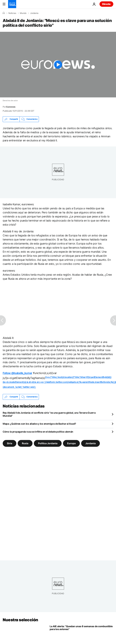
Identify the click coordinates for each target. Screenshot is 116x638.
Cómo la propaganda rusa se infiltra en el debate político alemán (38, 431)
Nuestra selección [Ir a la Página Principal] (20, 619)
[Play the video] (58, 64)
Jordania (34, 13)
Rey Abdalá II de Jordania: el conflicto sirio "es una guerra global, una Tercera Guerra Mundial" (49, 414)
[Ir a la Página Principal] (12, 4)
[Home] (4, 13)
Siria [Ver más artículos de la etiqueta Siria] (9, 443)
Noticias (12, 13)
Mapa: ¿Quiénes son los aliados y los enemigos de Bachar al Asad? (39, 423)
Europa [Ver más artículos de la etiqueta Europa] (71, 443)
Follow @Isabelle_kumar (17, 373)
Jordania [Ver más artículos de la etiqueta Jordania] (90, 443)
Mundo (23, 13)
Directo (106, 4)
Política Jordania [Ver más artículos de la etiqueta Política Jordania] (47, 443)
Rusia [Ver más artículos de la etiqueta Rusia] (25, 443)
